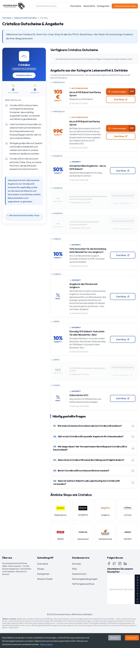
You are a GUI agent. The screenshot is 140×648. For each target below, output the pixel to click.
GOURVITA (58, 191)
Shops (40, 581)
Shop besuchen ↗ (24, 75)
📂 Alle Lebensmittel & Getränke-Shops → (23, 216)
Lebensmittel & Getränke (25, 18)
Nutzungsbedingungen (84, 591)
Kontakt (76, 576)
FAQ (74, 581)
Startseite (75, 6)
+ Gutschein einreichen (125, 6)
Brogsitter (58, 158)
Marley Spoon (59, 82)
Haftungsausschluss (83, 596)
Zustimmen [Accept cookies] (132, 638)
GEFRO (56, 331)
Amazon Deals (44, 591)
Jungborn (57, 244)
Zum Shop (119, 100)
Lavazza (57, 397)
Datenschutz (79, 586)
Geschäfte (89, 6)
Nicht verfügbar (121, 206)
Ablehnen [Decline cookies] (114, 638)
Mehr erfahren (46, 644)
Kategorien (103, 6)
